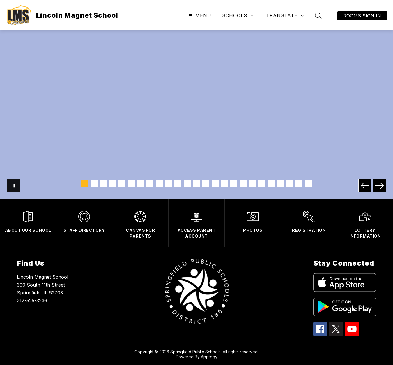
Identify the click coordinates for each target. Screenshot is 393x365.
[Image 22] (280, 183)
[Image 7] (140, 183)
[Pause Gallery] (13, 185)
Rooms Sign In (362, 16)
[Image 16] (224, 183)
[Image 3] (103, 183)
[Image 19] (252, 183)
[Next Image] (379, 185)
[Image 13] (196, 183)
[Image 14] (205, 183)
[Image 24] (298, 183)
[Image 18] (243, 183)
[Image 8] (149, 183)
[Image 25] (308, 183)
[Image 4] (112, 183)
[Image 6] (131, 183)
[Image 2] (94, 183)
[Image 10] (168, 183)
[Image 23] (289, 183)
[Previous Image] (364, 185)
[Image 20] (261, 183)
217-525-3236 (32, 300)
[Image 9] (159, 183)
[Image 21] (271, 183)
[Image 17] (233, 183)
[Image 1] (84, 183)
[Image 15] (215, 183)
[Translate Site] (285, 15)
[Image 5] (121, 183)
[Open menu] (199, 15)
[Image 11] (177, 183)
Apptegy (209, 356)
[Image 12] (187, 183)
